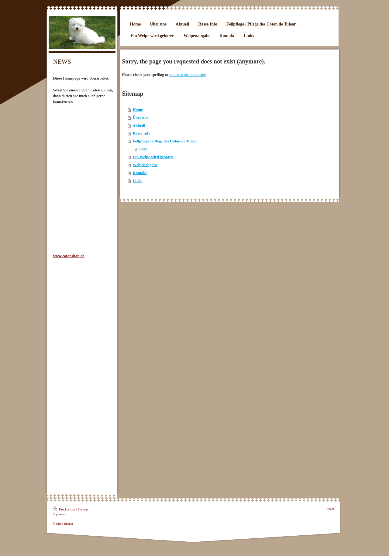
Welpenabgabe (145, 164)
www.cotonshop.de (68, 256)
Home (138, 109)
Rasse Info (141, 133)
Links (138, 180)
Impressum (59, 514)
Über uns (140, 117)
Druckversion (64, 508)
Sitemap (83, 509)
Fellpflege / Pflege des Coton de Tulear (165, 141)
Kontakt (140, 172)
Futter (143, 149)
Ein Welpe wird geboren (153, 157)
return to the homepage (187, 74)
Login (330, 508)
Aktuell (139, 125)
